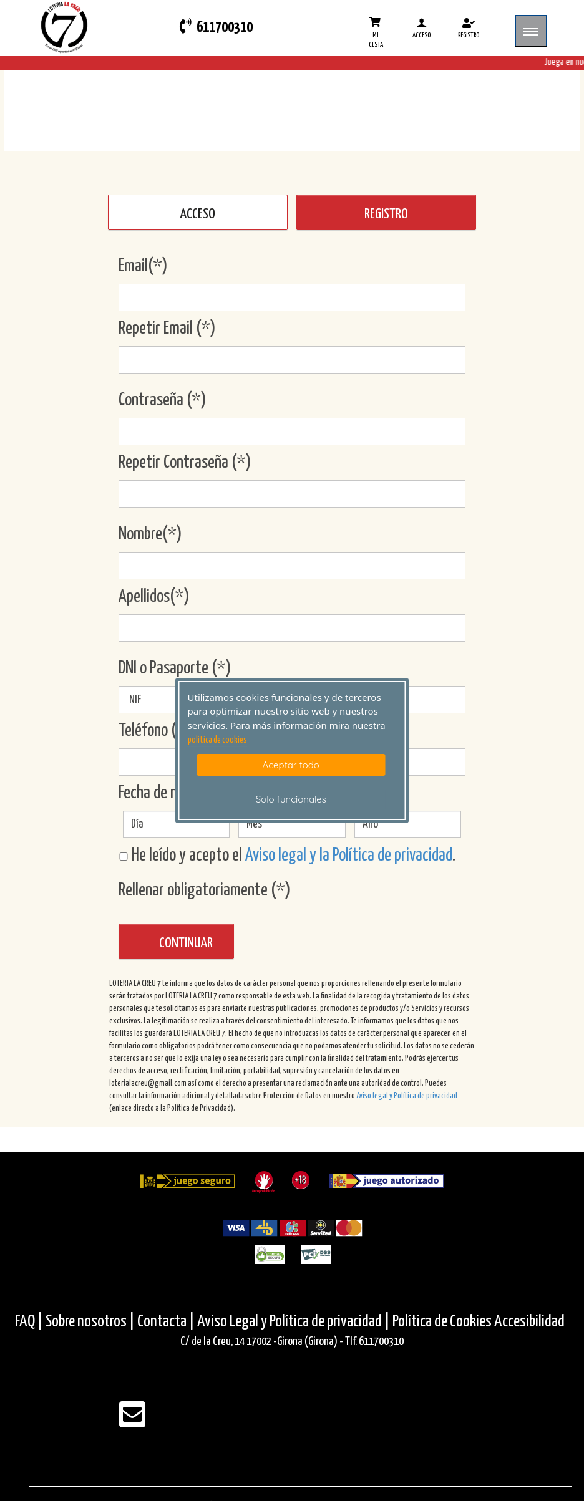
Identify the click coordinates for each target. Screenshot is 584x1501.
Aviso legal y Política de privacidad (406, 1096)
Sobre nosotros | (90, 1321)
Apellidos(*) (154, 597)
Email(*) (143, 266)
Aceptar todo (291, 765)
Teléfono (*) (155, 731)
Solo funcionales (291, 799)
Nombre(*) (150, 534)
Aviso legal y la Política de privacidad (348, 855)
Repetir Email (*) (167, 328)
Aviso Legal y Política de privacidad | (294, 1321)
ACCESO (197, 214)
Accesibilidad (529, 1321)
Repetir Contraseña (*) (185, 462)
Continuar (186, 943)
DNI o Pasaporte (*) (175, 668)
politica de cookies (217, 740)
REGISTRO (386, 214)
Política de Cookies (442, 1321)
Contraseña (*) (163, 400)
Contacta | (166, 1321)
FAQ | (30, 1321)
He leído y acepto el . (287, 855)
